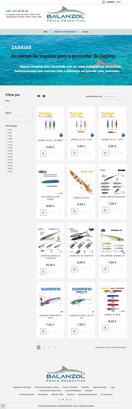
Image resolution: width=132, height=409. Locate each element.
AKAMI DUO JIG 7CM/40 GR (81, 259)
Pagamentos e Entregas (22, 387)
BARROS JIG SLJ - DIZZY (112, 143)
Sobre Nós (85, 387)
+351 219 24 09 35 (17, 12)
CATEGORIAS (34, 27)
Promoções (70, 27)
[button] (93, 3)
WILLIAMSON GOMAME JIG (113, 259)
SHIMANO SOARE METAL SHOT (50, 320)
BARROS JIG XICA (81, 201)
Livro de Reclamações (73, 391)
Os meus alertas (107, 394)
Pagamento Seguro (100, 387)
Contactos (89, 391)
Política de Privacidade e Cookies (47, 387)
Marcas (82, 27)
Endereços (71, 394)
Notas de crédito (57, 394)
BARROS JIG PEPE (112, 318)
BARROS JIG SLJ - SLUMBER (50, 144)
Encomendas (42, 394)
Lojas (113, 387)
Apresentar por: (94, 100)
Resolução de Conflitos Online (50, 391)
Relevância (110, 100)
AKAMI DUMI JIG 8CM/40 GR (112, 200)
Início (23, 27)
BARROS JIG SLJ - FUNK (81, 143)
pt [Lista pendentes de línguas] (123, 3)
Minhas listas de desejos (88, 394)
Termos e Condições (70, 387)
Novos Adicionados (52, 27)
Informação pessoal (26, 394)
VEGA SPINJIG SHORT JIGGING (50, 201)
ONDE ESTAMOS (95, 27)
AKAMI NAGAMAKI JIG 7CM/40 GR (50, 260)
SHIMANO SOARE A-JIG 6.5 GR (81, 320)
